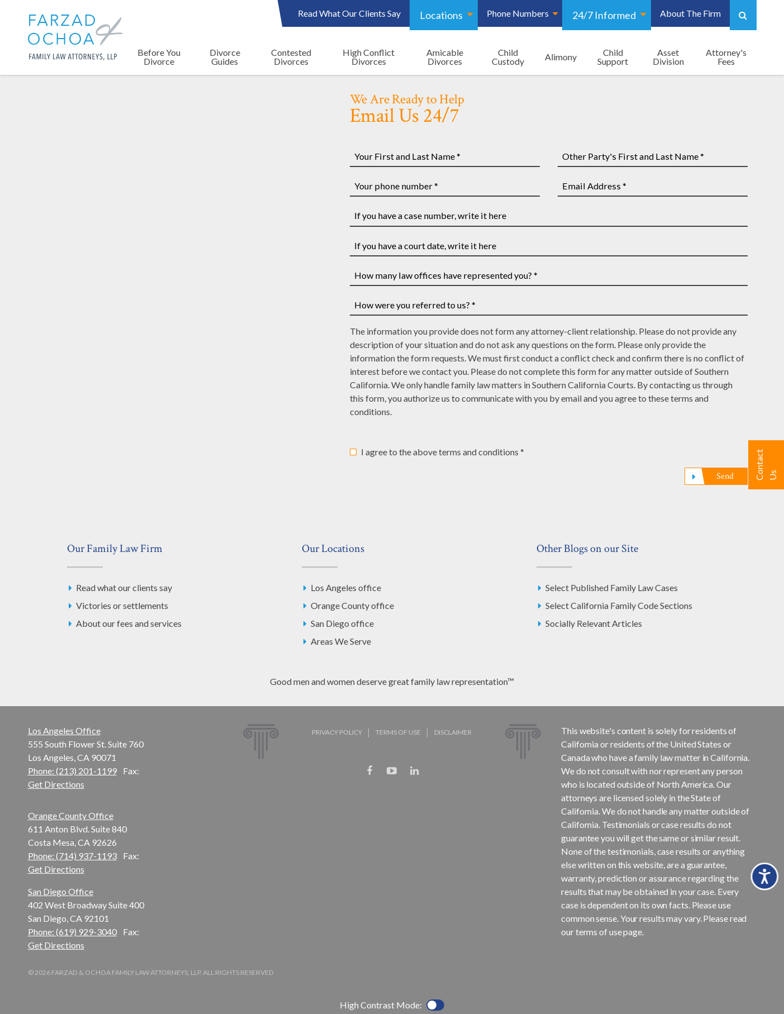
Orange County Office (70, 815)
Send (724, 476)
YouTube (392, 771)
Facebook (369, 771)
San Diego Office (60, 891)
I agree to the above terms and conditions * (442, 451)
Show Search (743, 15)
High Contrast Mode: (381, 1004)
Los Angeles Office (64, 730)
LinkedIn (414, 771)
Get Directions (56, 784)
